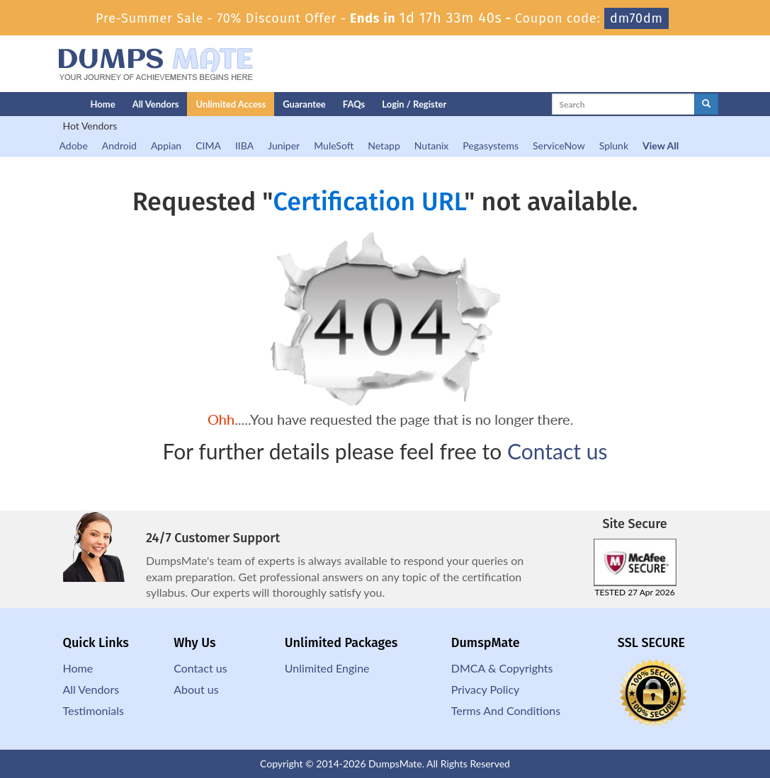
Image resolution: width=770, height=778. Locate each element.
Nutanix (431, 145)
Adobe (74, 145)
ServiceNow (559, 145)
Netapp (384, 145)
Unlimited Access (231, 104)
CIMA (208, 145)
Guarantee (304, 104)
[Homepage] (43, 104)
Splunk (613, 145)
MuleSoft (333, 145)
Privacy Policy (485, 689)
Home (103, 104)
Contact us (557, 451)
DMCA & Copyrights (502, 668)
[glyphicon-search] (706, 104)
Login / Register (414, 104)
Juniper (284, 145)
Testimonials (93, 710)
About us (196, 689)
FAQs (354, 104)
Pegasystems (491, 145)
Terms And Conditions (505, 710)
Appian (166, 145)
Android (119, 145)
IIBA (244, 145)
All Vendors (155, 104)
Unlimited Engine (327, 668)
